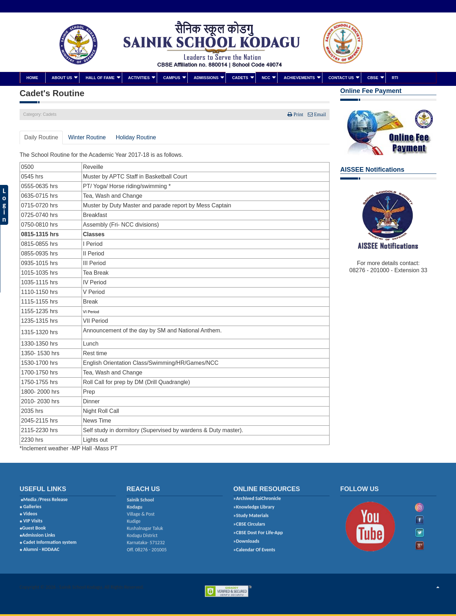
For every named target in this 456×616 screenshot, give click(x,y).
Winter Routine (87, 137)
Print (298, 114)
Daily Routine (41, 137)
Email (319, 114)
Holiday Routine (136, 137)
